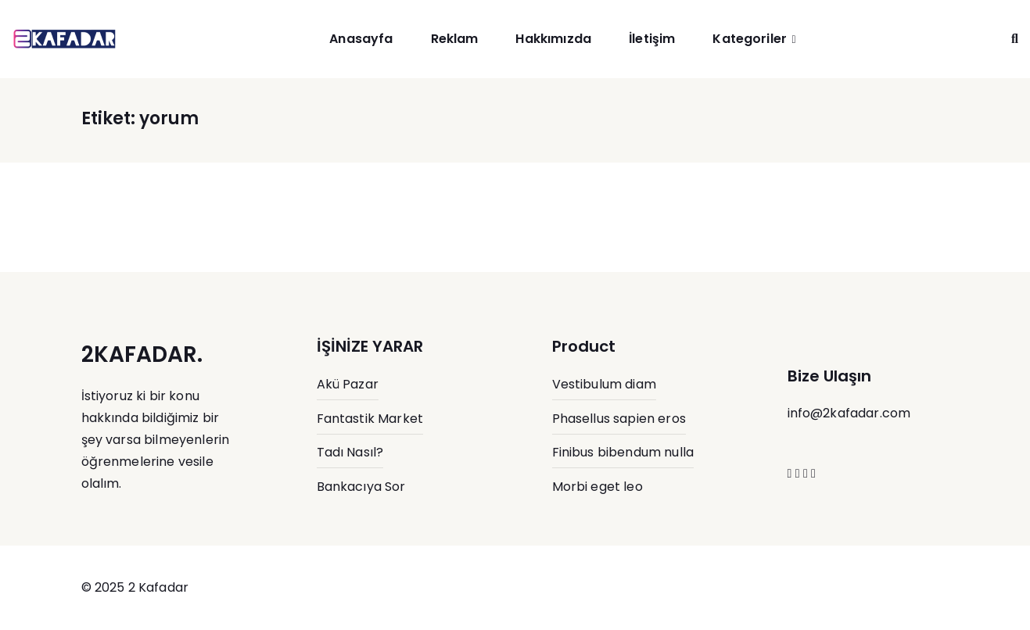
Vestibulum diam (604, 384)
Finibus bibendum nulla (623, 452)
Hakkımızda (553, 39)
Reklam (455, 39)
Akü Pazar (348, 384)
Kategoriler (749, 39)
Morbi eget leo (597, 487)
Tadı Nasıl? (350, 452)
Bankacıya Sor (361, 487)
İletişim (652, 39)
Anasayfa (361, 39)
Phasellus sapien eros (619, 419)
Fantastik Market (370, 419)
